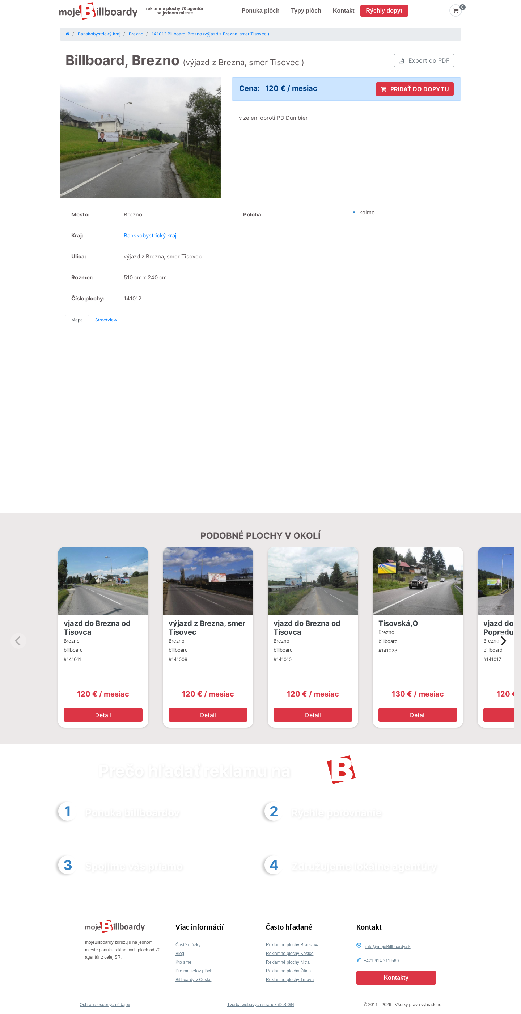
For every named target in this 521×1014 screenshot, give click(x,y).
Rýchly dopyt (384, 11)
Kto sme (183, 962)
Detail (103, 715)
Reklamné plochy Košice (289, 953)
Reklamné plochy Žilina (288, 970)
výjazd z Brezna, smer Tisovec (207, 627)
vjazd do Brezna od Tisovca (97, 627)
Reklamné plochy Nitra (288, 962)
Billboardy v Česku (193, 979)
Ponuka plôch (261, 11)
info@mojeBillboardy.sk (388, 946)
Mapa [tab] (77, 320)
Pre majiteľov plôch (193, 970)
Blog (179, 953)
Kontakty (396, 978)
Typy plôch (306, 11)
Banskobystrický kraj (150, 235)
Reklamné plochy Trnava (290, 979)
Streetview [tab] (106, 320)
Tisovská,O (398, 623)
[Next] (503, 641)
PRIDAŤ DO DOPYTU (415, 89)
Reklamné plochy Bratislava (292, 944)
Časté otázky (187, 944)
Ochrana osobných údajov (105, 1004)
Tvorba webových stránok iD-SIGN (260, 1004)
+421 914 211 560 (381, 960)
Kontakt (344, 11)
